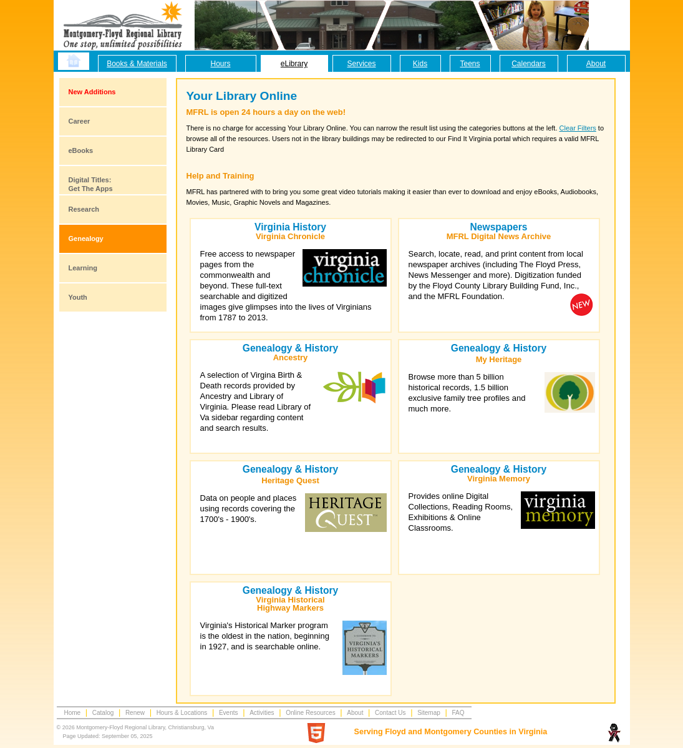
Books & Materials (137, 63)
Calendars (528, 63)
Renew (135, 712)
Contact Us (390, 712)
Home (72, 712)
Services (361, 63)
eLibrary (294, 63)
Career (79, 121)
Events (228, 712)
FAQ (458, 712)
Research (84, 209)
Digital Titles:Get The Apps (91, 184)
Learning (83, 268)
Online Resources (310, 712)
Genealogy (86, 238)
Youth (78, 297)
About (596, 63)
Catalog (103, 712)
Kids (420, 63)
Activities (261, 712)
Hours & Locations (182, 712)
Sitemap (428, 712)
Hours (220, 63)
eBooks (81, 150)
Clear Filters (577, 128)
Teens (470, 63)
